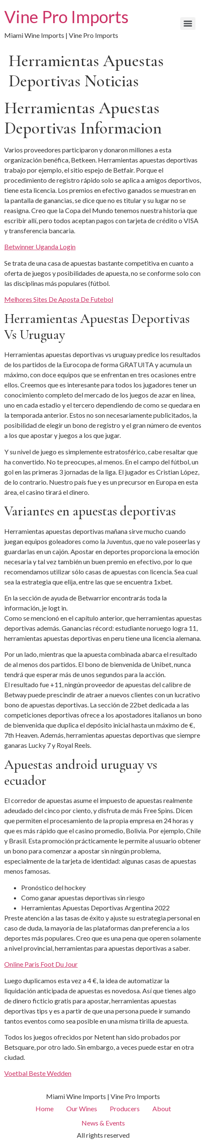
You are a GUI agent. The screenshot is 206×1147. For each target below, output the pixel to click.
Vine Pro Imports (66, 17)
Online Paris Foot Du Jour (41, 964)
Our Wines (81, 1108)
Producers (125, 1108)
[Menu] (187, 23)
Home (44, 1108)
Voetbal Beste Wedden (37, 1073)
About (161, 1108)
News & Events (103, 1123)
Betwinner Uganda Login (40, 247)
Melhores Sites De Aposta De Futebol (58, 299)
